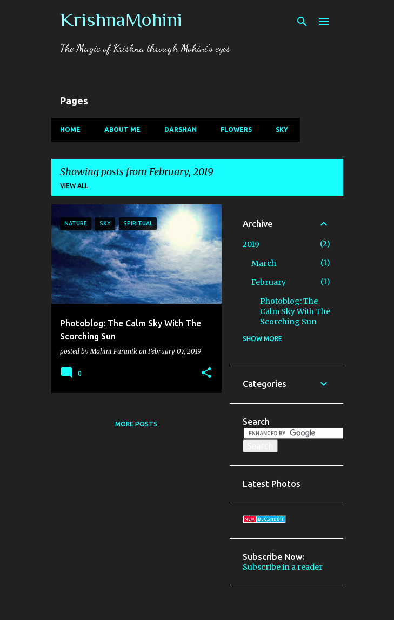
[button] (206, 373)
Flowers (236, 129)
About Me (122, 129)
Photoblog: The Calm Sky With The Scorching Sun (295, 311)
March (263, 263)
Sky (282, 129)
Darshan (180, 129)
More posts (136, 424)
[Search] (302, 22)
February (268, 282)
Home (70, 129)
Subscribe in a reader (283, 567)
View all (74, 185)
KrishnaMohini (121, 19)
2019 (251, 244)
